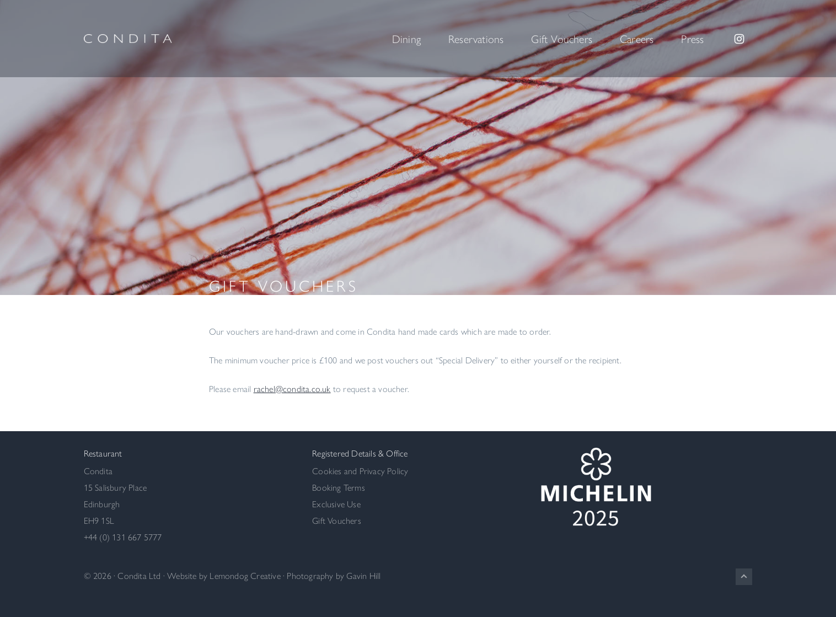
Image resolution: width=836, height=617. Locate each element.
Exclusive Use (336, 503)
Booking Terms (338, 487)
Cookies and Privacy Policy (360, 470)
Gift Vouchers (336, 520)
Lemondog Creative (245, 575)
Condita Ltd (138, 575)
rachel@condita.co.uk (292, 388)
